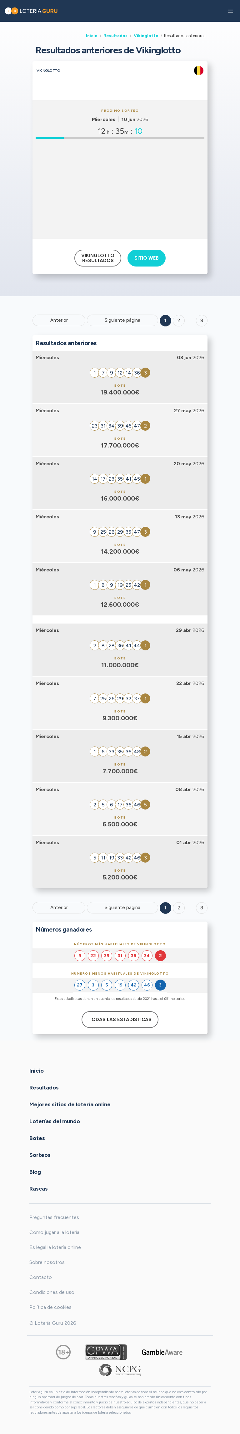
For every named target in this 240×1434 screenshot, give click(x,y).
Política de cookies (50, 1307)
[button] (230, 11)
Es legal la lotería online (55, 1247)
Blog (35, 1171)
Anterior (59, 320)
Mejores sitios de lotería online (70, 1104)
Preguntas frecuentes (54, 1217)
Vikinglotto (146, 35)
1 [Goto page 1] (165, 320)
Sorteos (40, 1154)
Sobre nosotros (47, 1262)
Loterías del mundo (54, 1121)
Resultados (115, 35)
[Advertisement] (120, 188)
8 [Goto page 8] (201, 908)
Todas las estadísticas (120, 1019)
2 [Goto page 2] (179, 320)
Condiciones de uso (51, 1292)
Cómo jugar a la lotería (54, 1232)
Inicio (92, 35)
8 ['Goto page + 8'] (201, 320)
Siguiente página (122, 320)
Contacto (40, 1277)
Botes (37, 1137)
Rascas (38, 1188)
